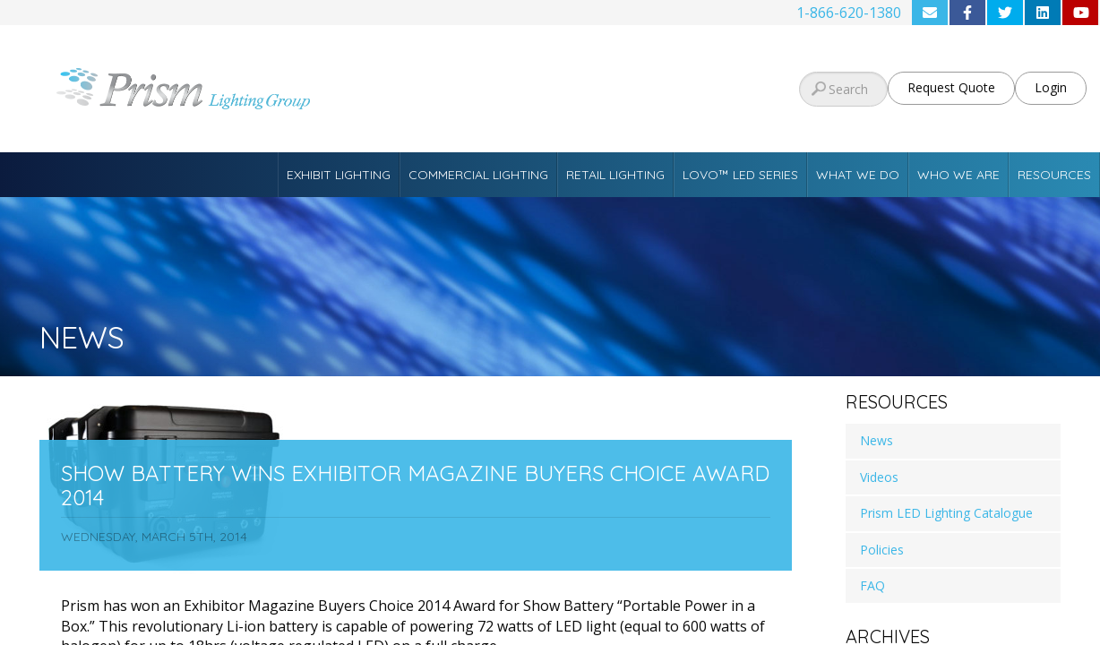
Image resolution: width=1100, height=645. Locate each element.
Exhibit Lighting (339, 175)
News (876, 440)
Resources (1054, 175)
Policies (882, 549)
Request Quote (951, 87)
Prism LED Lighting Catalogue (946, 512)
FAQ (872, 585)
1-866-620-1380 (848, 12)
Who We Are (958, 175)
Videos (879, 477)
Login (1051, 87)
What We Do (857, 175)
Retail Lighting (615, 175)
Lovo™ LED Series (740, 175)
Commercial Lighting (478, 175)
